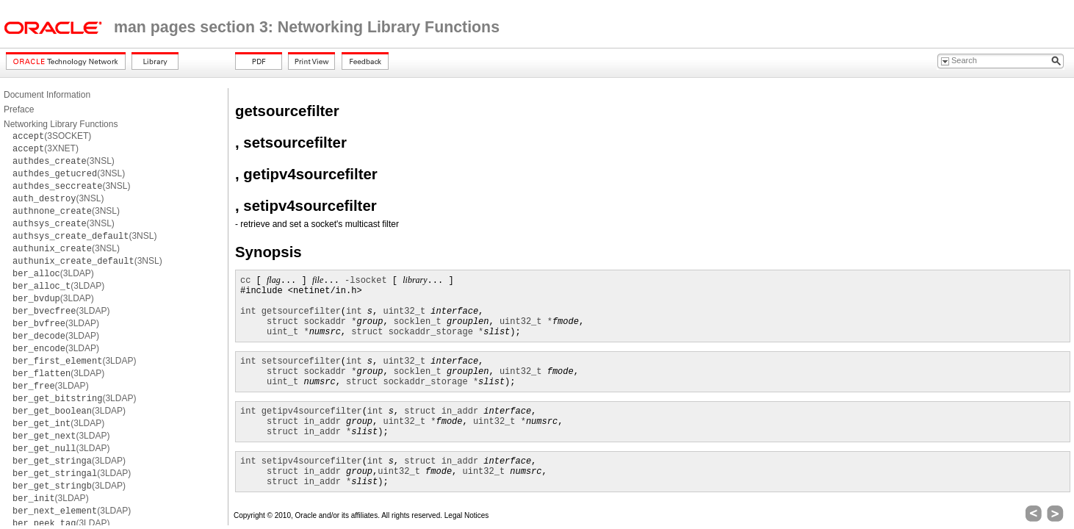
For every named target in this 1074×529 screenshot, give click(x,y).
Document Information (47, 95)
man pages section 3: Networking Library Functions (307, 27)
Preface (19, 109)
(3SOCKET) (51, 136)
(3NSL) (63, 161)
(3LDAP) (53, 273)
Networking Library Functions (61, 124)
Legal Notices (466, 515)
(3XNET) (45, 148)
